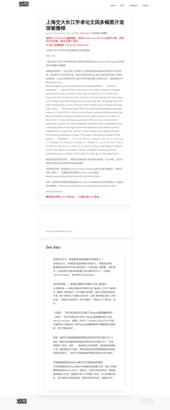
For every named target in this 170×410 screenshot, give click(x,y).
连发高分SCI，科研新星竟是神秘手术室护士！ (78, 259)
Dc (49, 33)
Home (112, 5)
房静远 (82, 33)
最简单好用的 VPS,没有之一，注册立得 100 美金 (72, 196)
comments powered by (59, 231)
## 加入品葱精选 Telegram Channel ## (67, 44)
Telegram (133, 5)
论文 (73, 33)
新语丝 (88, 33)
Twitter (145, 5)
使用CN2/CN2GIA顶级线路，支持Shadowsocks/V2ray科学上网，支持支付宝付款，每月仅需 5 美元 (85, 40)
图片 (77, 33)
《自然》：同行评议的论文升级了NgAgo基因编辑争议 (83, 312)
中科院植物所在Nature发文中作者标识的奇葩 (78, 362)
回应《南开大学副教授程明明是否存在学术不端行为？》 (83, 337)
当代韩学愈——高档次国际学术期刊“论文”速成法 (79, 284)
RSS (122, 5)
